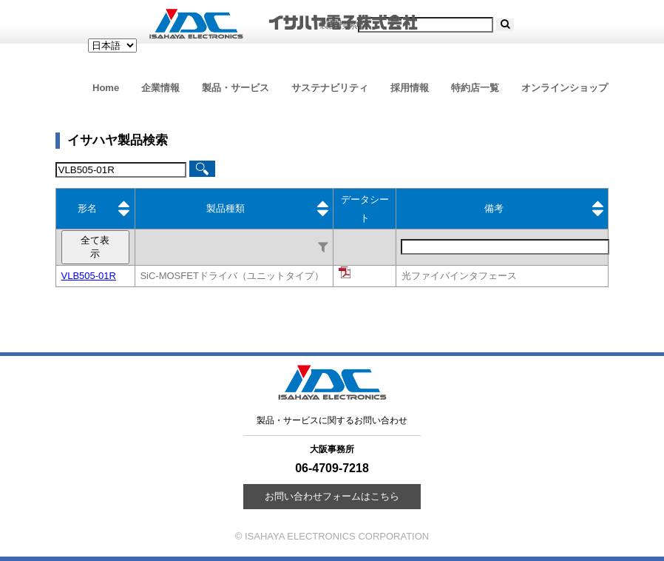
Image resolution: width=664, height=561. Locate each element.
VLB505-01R (88, 275)
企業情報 (160, 87)
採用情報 (409, 87)
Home (105, 87)
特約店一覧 (475, 87)
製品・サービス (235, 87)
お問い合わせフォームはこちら (332, 496)
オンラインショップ (564, 87)
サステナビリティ (329, 87)
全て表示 (95, 247)
